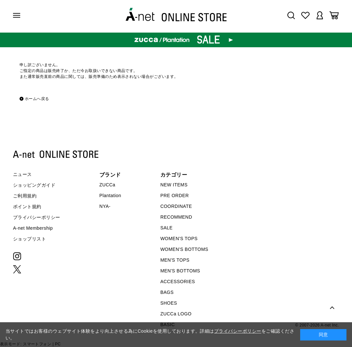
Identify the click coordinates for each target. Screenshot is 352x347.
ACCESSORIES (177, 281)
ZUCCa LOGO (176, 313)
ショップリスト (29, 238)
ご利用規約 (25, 195)
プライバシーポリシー (36, 217)
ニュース (22, 174)
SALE (166, 227)
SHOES (168, 303)
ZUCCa (107, 184)
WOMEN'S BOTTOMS (184, 249)
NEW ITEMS (174, 184)
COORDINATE (176, 206)
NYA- (104, 206)
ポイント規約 (27, 206)
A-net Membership (33, 228)
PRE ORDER (174, 195)
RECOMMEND (176, 217)
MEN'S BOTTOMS (180, 270)
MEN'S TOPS (174, 260)
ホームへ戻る (37, 98)
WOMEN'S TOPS (179, 238)
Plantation (110, 195)
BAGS (167, 292)
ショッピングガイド (34, 185)
